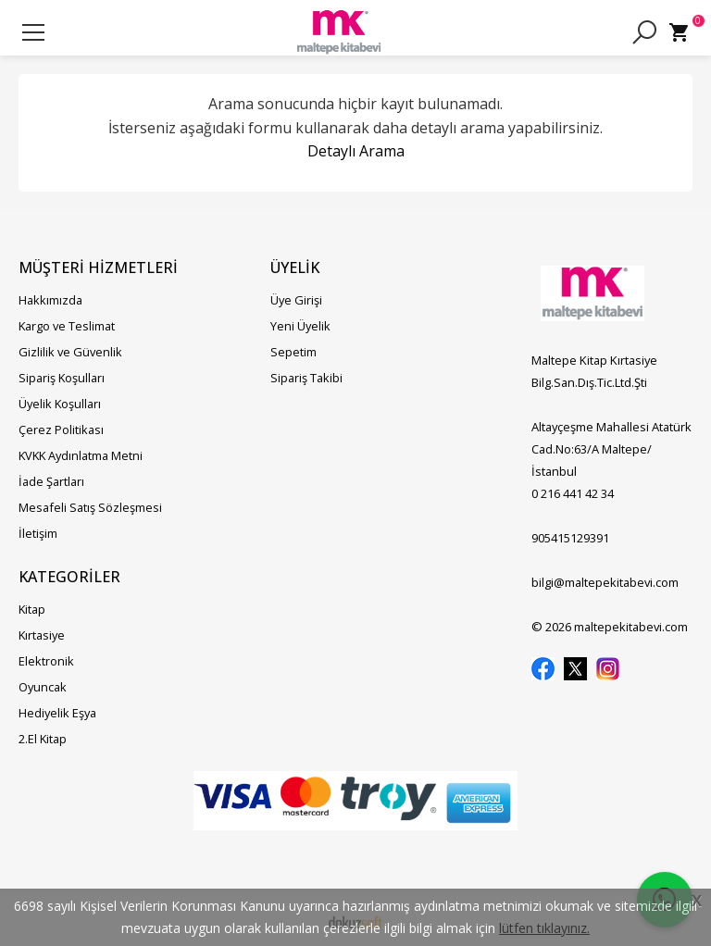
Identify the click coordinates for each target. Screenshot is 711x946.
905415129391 (570, 537)
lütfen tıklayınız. (544, 928)
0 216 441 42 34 (572, 493)
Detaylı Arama (356, 151)
